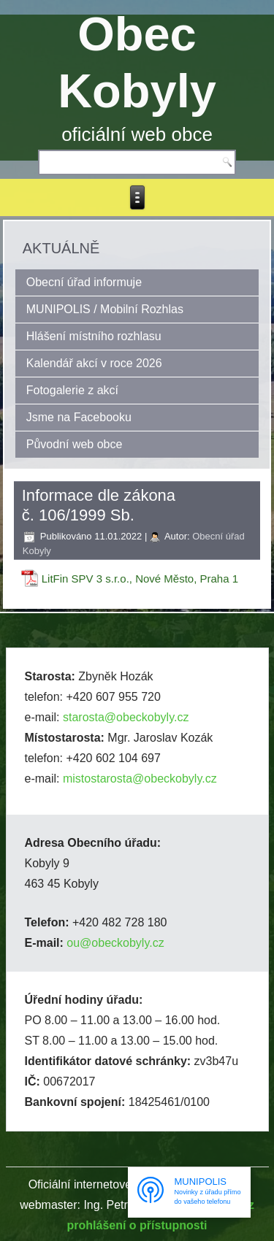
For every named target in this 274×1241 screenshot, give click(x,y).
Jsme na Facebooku (79, 417)
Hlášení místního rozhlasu (93, 336)
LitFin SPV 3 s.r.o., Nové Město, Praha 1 (140, 578)
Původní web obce (74, 444)
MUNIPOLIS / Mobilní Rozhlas (104, 309)
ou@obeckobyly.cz (115, 943)
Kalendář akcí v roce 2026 (94, 363)
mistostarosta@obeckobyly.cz (140, 778)
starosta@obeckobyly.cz (126, 717)
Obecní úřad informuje (84, 282)
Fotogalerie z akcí (72, 390)
